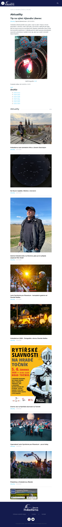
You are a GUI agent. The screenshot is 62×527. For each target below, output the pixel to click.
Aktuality (28, 9)
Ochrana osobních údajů (19, 514)
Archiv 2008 (17, 96)
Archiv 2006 (17, 100)
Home (12, 9)
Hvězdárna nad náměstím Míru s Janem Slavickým (28, 147)
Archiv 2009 (17, 94)
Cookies (34, 514)
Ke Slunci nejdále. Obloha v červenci (23, 191)
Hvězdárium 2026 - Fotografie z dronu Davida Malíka (28, 338)
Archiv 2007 (17, 98)
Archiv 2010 (17, 92)
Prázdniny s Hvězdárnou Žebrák (21, 482)
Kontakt (44, 514)
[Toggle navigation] (2, 3)
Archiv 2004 (17, 103)
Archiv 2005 (17, 101)
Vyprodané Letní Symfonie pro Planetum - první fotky (29, 444)
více (50, 109)
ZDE (35, 81)
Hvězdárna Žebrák (20, 9)
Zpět (11, 87)
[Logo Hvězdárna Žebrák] (9, 3)
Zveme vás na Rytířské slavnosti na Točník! (25, 406)
